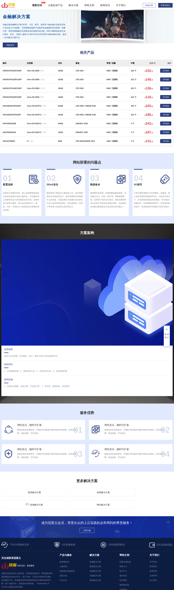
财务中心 (123, 554)
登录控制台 (165, 5)
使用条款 (152, 587)
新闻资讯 (106, 5)
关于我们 (122, 5)
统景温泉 (55, 581)
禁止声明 (169, 587)
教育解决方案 (21, 492)
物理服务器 (64, 549)
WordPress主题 (115, 581)
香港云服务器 (29, 581)
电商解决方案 (65, 492)
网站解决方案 (152, 492)
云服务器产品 (56, 5)
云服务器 (63, 554)
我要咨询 (10, 45)
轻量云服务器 (125, 549)
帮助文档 (90, 5)
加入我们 (153, 568)
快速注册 (149, 5)
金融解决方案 (95, 549)
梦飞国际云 (43, 581)
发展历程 (153, 559)
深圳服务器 (79, 581)
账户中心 (123, 559)
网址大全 (102, 581)
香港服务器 (15, 581)
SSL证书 (63, 568)
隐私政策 (144, 587)
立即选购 (165, 71)
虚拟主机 (63, 563)
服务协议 (123, 563)
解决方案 (74, 5)
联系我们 (153, 554)
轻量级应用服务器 (67, 559)
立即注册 (87, 518)
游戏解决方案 (109, 491)
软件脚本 (123, 568)
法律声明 (153, 563)
